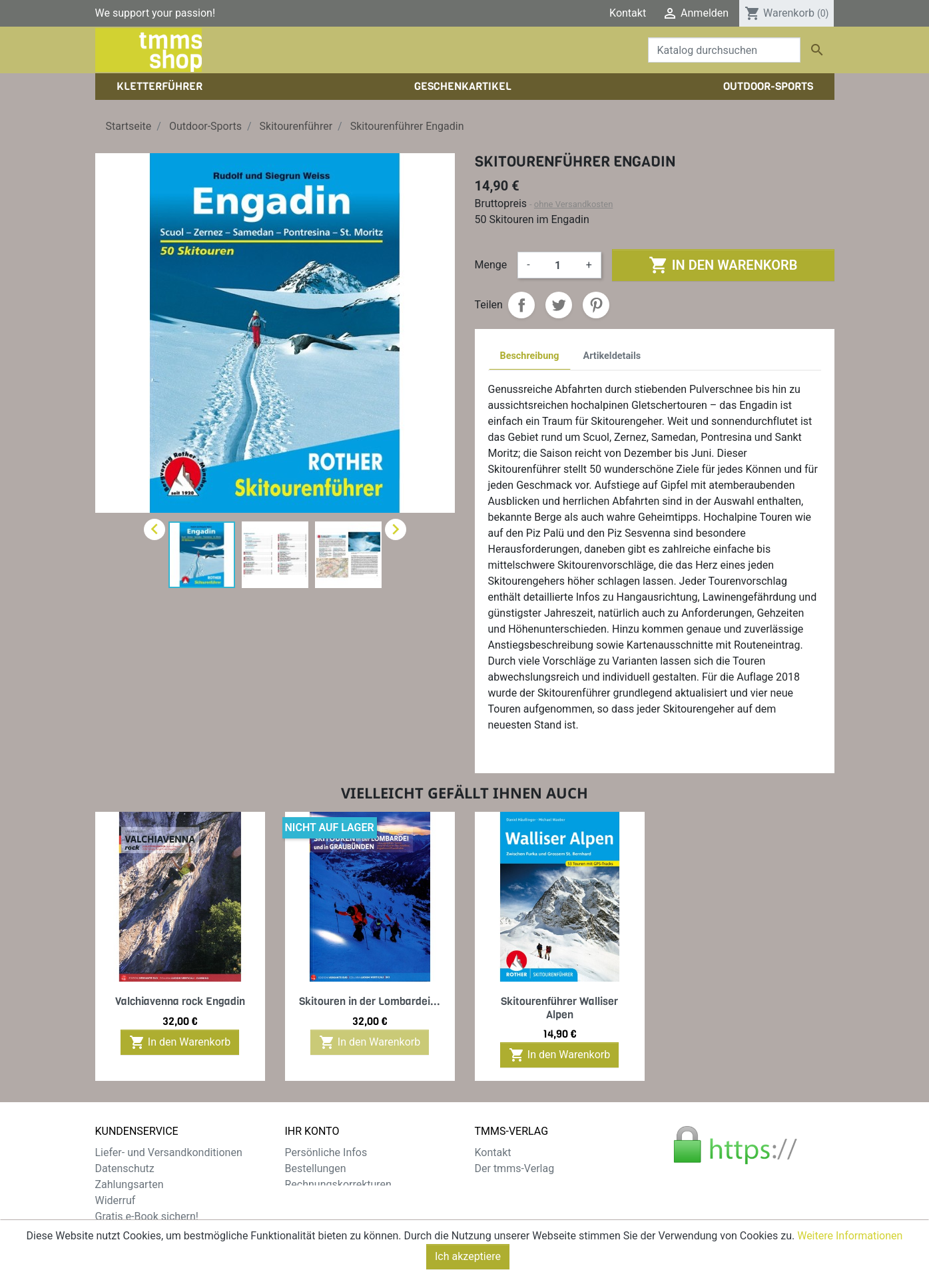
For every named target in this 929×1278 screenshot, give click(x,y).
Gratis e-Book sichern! (146, 1216)
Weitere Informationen (849, 1256)
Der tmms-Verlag (515, 1168)
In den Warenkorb (723, 265)
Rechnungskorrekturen (338, 1184)
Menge (491, 264)
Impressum (502, 1184)
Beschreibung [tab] (529, 356)
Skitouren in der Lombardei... (369, 1001)
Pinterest (596, 305)
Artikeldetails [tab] (612, 356)
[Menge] (558, 265)
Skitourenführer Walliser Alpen (559, 1007)
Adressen (307, 1200)
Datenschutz (125, 1168)
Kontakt (627, 13)
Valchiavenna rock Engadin (180, 1001)
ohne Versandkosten (573, 204)
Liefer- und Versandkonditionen (168, 1152)
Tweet (558, 305)
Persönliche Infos (326, 1152)
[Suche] (724, 50)
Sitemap (115, 1232)
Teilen (521, 305)
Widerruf (115, 1200)
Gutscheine (311, 1216)
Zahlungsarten (129, 1184)
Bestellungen (315, 1168)
